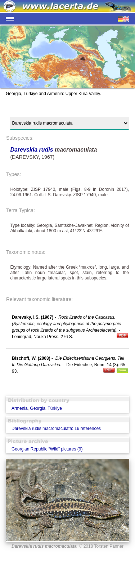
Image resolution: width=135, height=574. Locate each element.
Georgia (37, 408)
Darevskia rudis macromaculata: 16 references (56, 428)
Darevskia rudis (31, 150)
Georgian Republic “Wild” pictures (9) (47, 449)
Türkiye (55, 408)
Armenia (20, 408)
